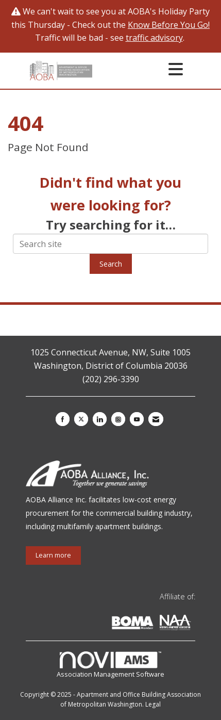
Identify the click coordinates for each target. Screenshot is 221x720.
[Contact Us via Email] (155, 419)
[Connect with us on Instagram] (118, 419)
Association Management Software (110, 665)
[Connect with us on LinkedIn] (100, 419)
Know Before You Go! (169, 24)
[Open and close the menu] (140, 69)
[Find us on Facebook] (63, 419)
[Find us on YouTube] (137, 419)
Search (110, 264)
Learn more (53, 555)
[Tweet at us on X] (81, 419)
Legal (153, 704)
